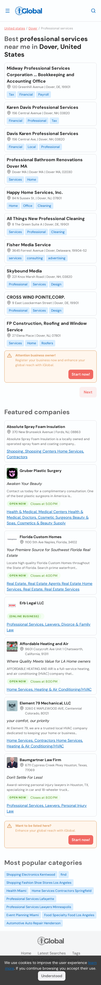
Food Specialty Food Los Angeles (69, 915)
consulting (35, 258)
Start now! (81, 839)
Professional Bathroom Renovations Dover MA (45, 163)
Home (31, 179)
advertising (56, 258)
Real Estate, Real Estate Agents (34, 583)
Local (32, 147)
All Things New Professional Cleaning (46, 218)
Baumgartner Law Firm (40, 759)
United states (14, 28)
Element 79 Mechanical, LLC (45, 703)
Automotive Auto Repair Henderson (33, 923)
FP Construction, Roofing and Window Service (47, 327)
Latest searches (52, 953)
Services (15, 179)
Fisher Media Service (29, 245)
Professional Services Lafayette (30, 899)
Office (27, 206)
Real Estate (72, 583)
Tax (11, 94)
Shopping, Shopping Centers (32, 451)
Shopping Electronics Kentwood (30, 874)
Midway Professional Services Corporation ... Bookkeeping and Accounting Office (40, 74)
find (64, 874)
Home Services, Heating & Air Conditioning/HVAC (49, 689)
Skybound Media (24, 271)
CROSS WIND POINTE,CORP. (36, 297)
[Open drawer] (7, 10)
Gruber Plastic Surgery (40, 470)
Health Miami (16, 891)
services (15, 258)
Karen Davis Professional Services (42, 107)
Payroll (43, 94)
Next (88, 392)
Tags (76, 953)
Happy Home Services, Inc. (35, 192)
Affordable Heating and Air (44, 643)
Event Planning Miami (22, 915)
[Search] (93, 10)
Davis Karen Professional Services (42, 133)
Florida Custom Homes (40, 536)
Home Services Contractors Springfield (62, 891)
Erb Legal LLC (32, 603)
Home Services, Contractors (31, 740)
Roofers (47, 343)
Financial (26, 94)
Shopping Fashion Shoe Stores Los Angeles (38, 883)
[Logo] (28, 10)
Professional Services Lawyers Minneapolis (38, 907)
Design (56, 284)
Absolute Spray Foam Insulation (36, 426)
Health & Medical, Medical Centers (37, 511)
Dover (33, 28)
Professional (37, 121)
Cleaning (44, 206)
